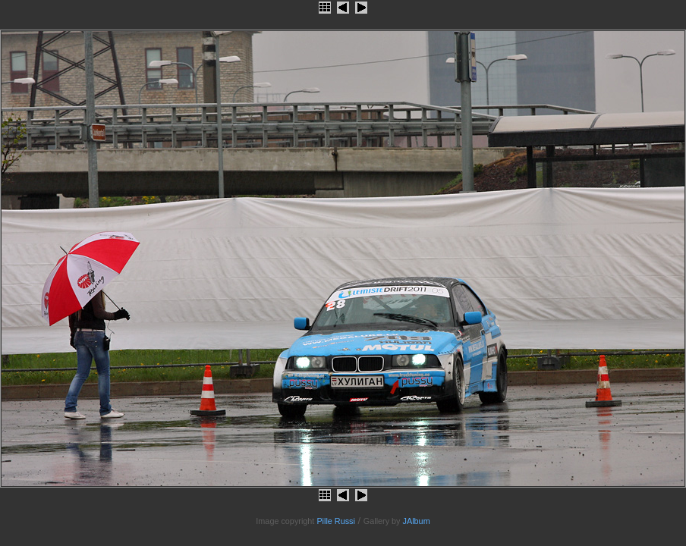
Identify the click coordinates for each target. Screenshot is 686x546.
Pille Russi (335, 521)
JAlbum (416, 521)
